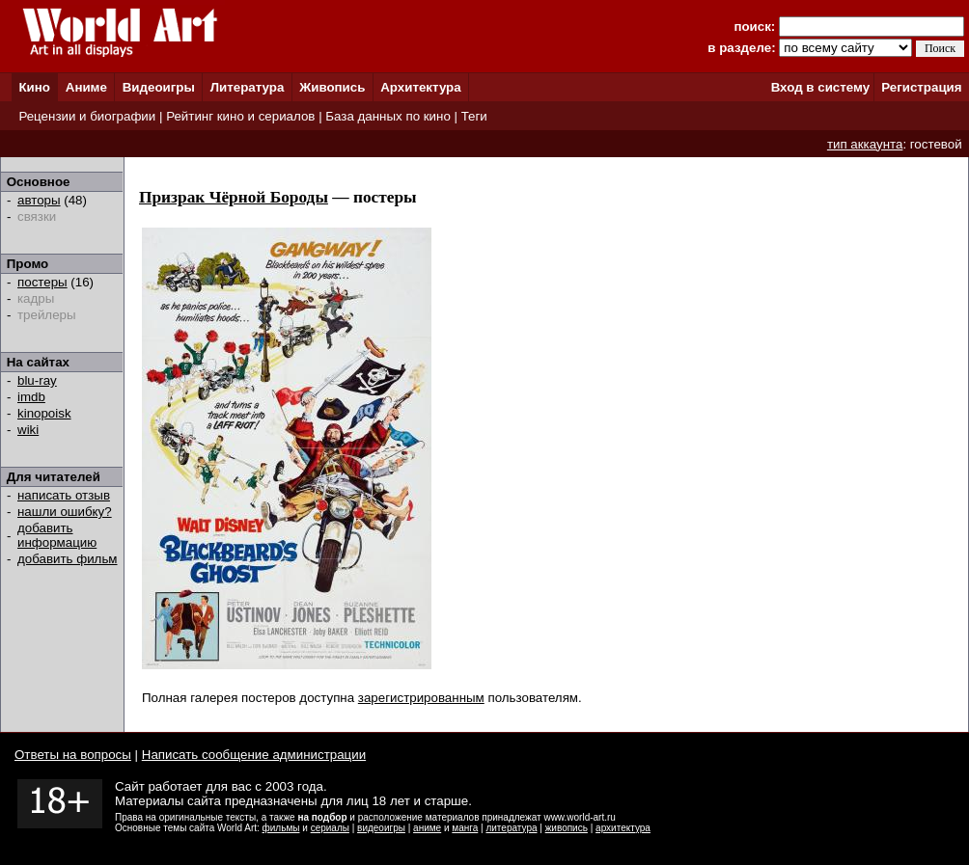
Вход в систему (820, 87)
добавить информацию (57, 535)
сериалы (330, 828)
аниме (427, 828)
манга (465, 828)
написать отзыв (63, 495)
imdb (31, 397)
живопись (566, 828)
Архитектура (420, 87)
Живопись (332, 87)
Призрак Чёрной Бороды (233, 197)
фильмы (281, 828)
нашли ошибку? (64, 511)
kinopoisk (44, 413)
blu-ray (37, 380)
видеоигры (381, 828)
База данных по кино (387, 116)
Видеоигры (159, 87)
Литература (247, 87)
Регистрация (921, 87)
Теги (474, 116)
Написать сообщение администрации (254, 754)
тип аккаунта (865, 144)
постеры (42, 282)
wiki (28, 429)
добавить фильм (67, 559)
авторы (39, 200)
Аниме (86, 87)
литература (511, 828)
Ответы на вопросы (72, 754)
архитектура (623, 828)
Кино (34, 87)
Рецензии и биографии (86, 116)
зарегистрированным (421, 697)
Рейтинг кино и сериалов (240, 116)
